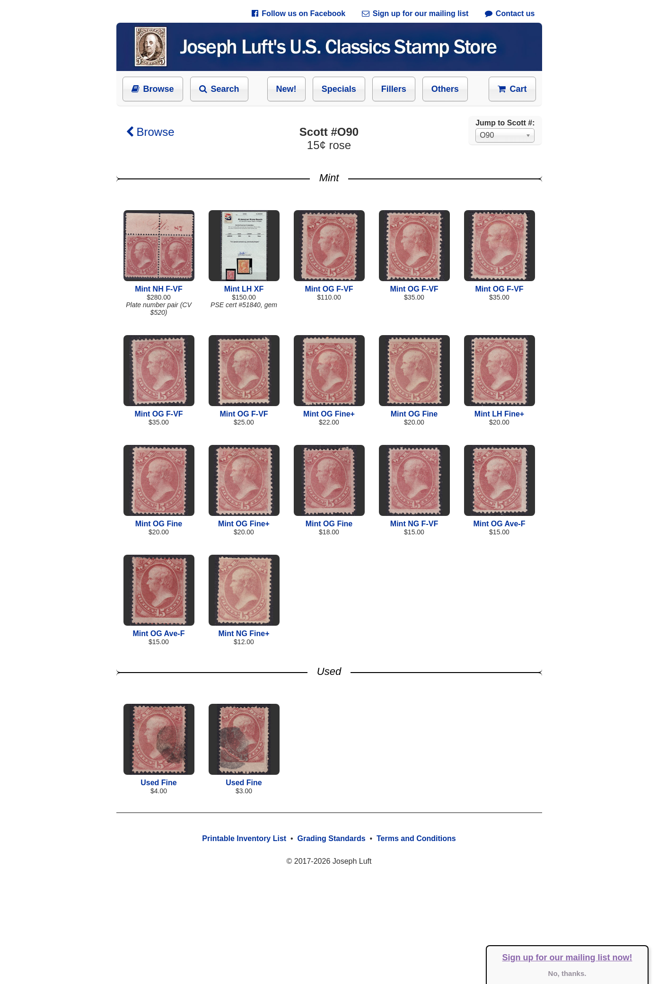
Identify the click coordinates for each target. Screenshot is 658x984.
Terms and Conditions (416, 838)
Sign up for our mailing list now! (567, 957)
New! (286, 89)
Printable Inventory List (244, 838)
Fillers (393, 89)
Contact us (510, 13)
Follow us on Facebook (298, 13)
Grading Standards (332, 838)
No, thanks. (567, 973)
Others (445, 89)
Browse (153, 89)
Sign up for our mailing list (415, 13)
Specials (339, 89)
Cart (512, 89)
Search (219, 89)
